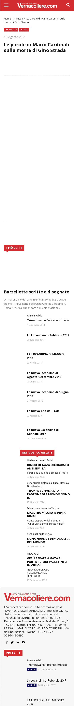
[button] (68, 5)
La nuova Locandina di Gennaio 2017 (43, 384)
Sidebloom (11, 696)
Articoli (19, 18)
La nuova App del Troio (43, 363)
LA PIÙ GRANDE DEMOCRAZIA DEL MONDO (48, 492)
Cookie (35, 701)
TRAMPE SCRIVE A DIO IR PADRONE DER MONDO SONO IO (48, 446)
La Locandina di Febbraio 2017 (48, 287)
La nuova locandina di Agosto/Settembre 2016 (44, 327)
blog (24, 30)
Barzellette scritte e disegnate (36, 244)
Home (7, 18)
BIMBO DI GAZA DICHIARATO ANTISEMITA (48, 418)
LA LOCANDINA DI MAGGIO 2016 (45, 654)
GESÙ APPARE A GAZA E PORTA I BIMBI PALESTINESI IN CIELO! (47, 513)
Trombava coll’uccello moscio (48, 272)
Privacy (24, 701)
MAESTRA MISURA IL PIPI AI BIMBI (47, 466)
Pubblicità (48, 701)
